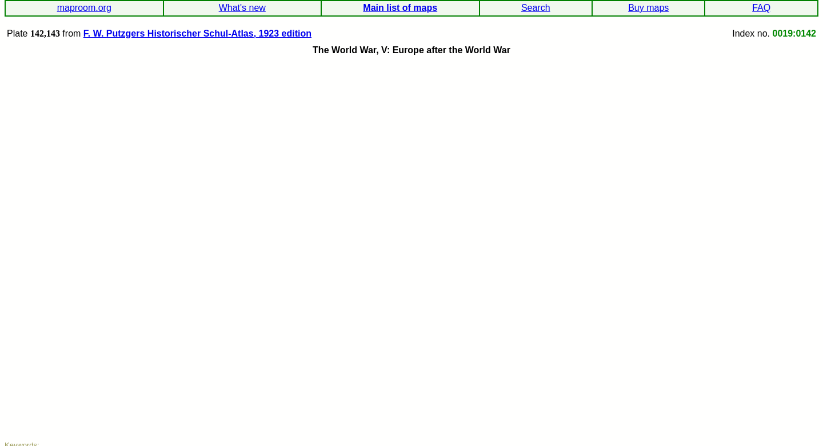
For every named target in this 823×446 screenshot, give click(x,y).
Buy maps (648, 8)
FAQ (761, 8)
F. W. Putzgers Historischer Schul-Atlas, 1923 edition (197, 33)
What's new (242, 8)
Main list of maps (400, 8)
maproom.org (84, 8)
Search (535, 8)
